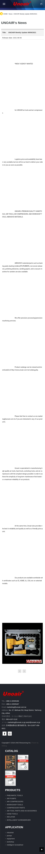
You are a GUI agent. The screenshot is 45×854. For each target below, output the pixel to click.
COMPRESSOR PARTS (16, 808)
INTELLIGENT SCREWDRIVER (19, 820)
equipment (11, 839)
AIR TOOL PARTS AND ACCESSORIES (22, 811)
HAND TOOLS (12, 814)
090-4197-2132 (11, 719)
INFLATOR (11, 817)
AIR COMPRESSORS (15, 801)
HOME (5, 14)
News (10, 14)
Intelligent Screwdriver (15, 845)
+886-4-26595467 (12, 704)
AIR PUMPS (11, 798)
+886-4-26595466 (12, 701)
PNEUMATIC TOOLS (15, 795)
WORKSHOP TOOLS (15, 805)
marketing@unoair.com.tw (16, 707)
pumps (9, 836)
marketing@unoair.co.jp (16, 722)
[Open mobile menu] (4, 4)
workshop (10, 842)
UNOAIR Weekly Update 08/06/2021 (25, 14)
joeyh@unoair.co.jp (33, 722)
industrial (10, 832)
